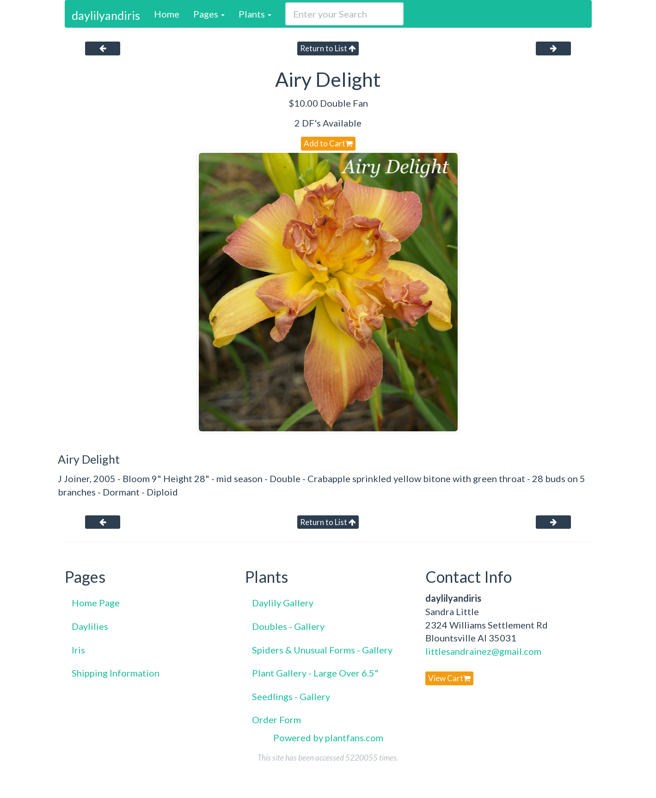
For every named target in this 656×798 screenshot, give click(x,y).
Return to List (328, 48)
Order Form (276, 719)
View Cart (449, 678)
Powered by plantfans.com (328, 737)
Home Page (96, 602)
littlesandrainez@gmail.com (483, 651)
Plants (255, 13)
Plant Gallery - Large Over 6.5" (315, 672)
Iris (78, 649)
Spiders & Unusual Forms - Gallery (322, 649)
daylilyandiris (106, 15)
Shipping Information (115, 672)
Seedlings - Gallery (291, 696)
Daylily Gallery (282, 602)
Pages (209, 13)
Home (166, 13)
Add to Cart (328, 143)
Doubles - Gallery (288, 626)
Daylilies (90, 626)
